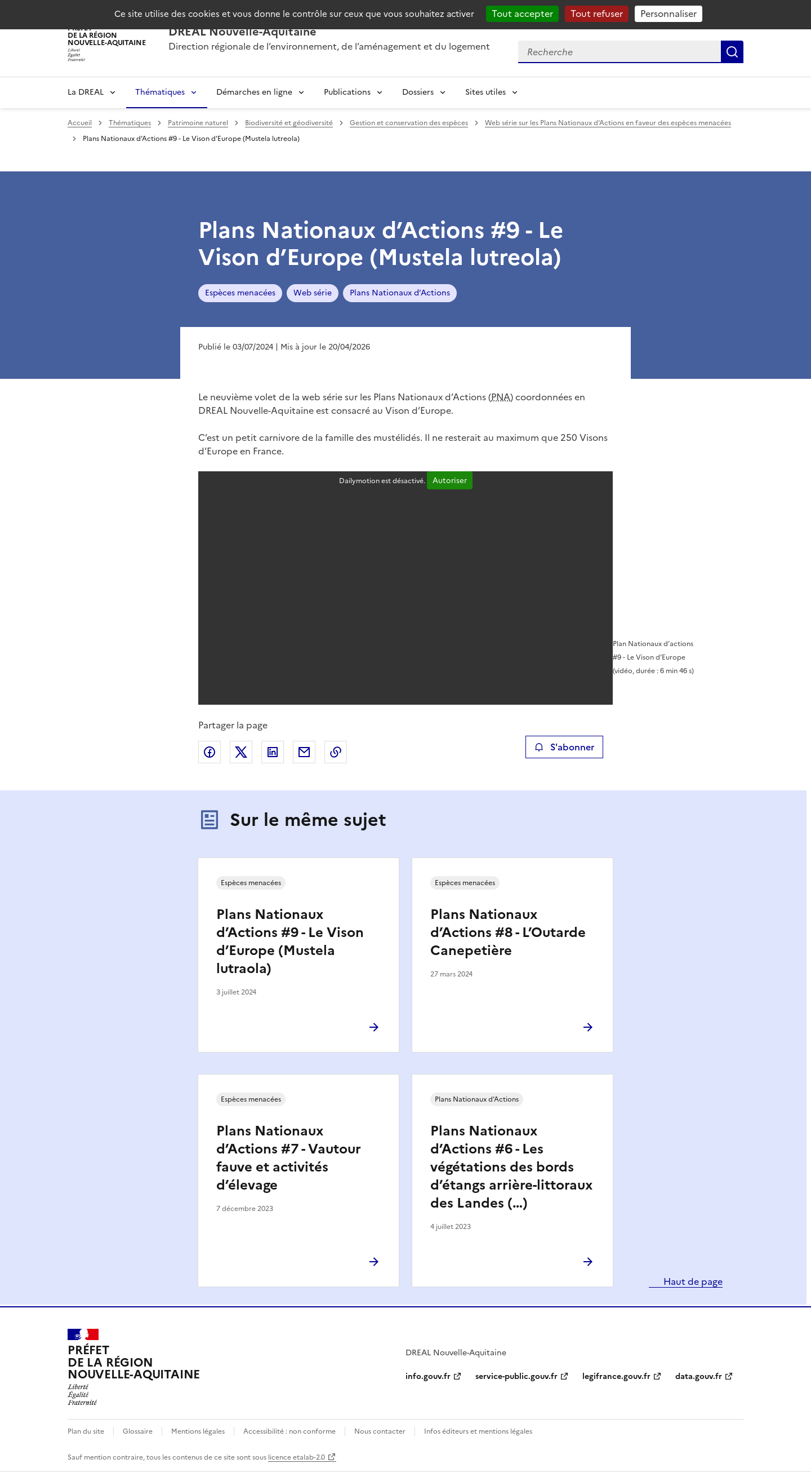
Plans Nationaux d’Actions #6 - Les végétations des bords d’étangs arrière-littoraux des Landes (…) (511, 1167)
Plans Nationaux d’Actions (400, 293)
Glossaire (138, 1431)
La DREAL (86, 92)
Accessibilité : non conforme (289, 1431)
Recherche (732, 52)
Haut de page (692, 1281)
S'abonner (564, 747)
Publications (347, 92)
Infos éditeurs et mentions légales (478, 1431)
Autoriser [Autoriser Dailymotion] (450, 480)
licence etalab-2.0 (296, 1457)
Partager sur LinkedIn (272, 752)
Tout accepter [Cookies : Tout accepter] (522, 13)
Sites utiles (485, 92)
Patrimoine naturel (198, 123)
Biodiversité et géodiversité (289, 123)
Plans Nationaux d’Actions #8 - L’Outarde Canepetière (508, 932)
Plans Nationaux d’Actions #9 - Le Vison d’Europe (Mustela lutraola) (290, 941)
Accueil (80, 123)
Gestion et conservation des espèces (409, 123)
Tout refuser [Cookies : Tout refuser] (597, 13)
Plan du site (86, 1431)
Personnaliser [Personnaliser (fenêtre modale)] (668, 13)
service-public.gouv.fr (516, 1376)
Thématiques (160, 92)
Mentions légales (198, 1431)
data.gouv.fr (698, 1376)
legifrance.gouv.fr (616, 1376)
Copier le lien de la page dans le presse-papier (335, 752)
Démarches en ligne (254, 92)
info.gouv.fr (428, 1376)
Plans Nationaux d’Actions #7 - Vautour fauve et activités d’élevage (288, 1158)
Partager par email (304, 752)
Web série (312, 293)
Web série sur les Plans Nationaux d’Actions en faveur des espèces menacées (608, 123)
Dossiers (418, 92)
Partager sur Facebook (209, 752)
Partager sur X (241, 752)
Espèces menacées (240, 293)
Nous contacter (380, 1431)
